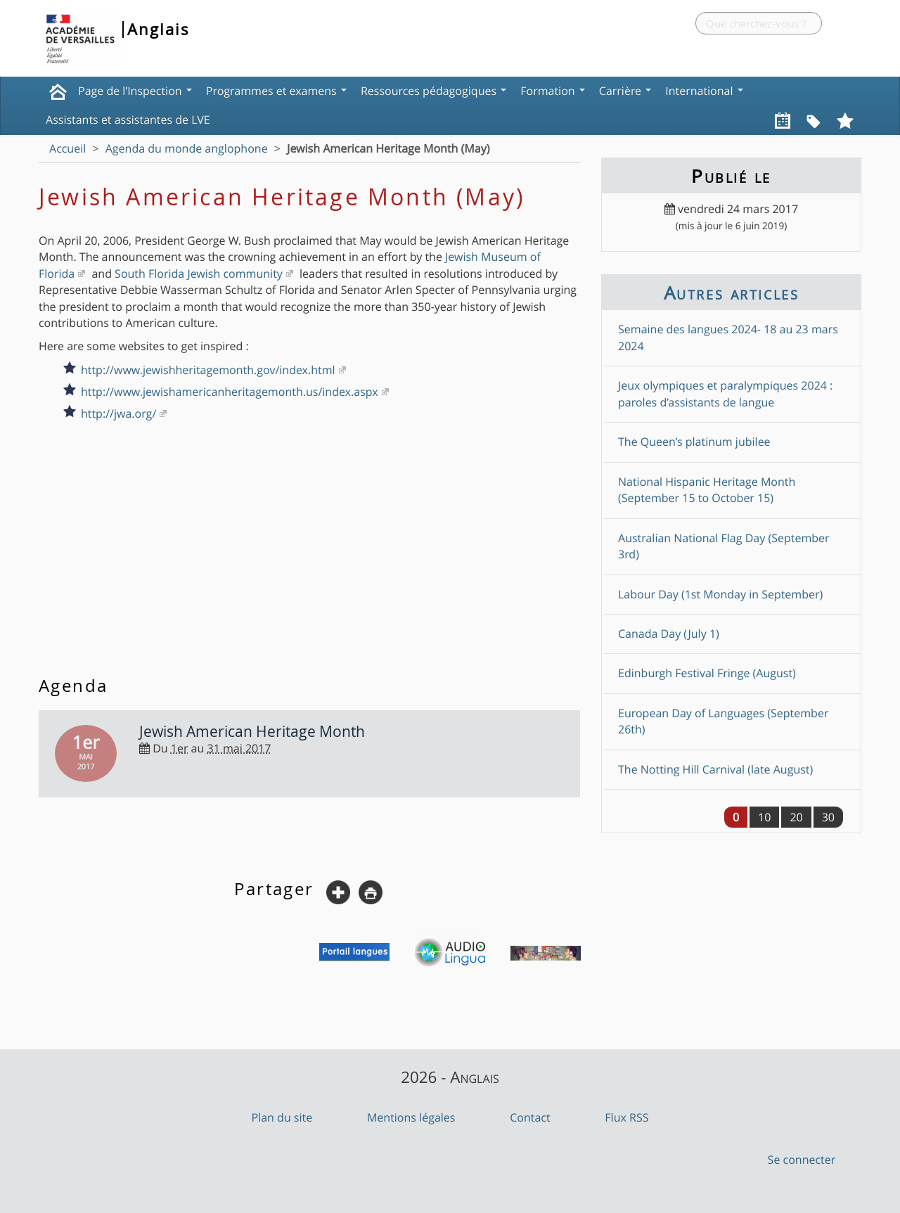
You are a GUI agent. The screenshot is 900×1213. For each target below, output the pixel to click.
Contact (530, 1117)
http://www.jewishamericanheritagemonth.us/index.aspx (229, 391)
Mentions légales (411, 1117)
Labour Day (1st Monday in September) (720, 594)
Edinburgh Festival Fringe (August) (707, 673)
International (703, 90)
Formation (552, 90)
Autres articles (731, 292)
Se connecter (802, 1159)
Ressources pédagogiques (433, 90)
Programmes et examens (276, 90)
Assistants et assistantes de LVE (128, 119)
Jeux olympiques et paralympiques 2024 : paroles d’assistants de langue (725, 393)
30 (828, 817)
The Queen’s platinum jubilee (694, 441)
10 (764, 817)
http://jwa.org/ (118, 413)
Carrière (625, 90)
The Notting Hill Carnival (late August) (715, 769)
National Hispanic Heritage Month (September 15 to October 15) (706, 490)
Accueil (67, 148)
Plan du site (282, 1117)
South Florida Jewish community (199, 273)
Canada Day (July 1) (668, 633)
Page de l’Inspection (135, 90)
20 (796, 817)
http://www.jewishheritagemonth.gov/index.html (208, 370)
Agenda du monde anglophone (186, 148)
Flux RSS (626, 1117)
